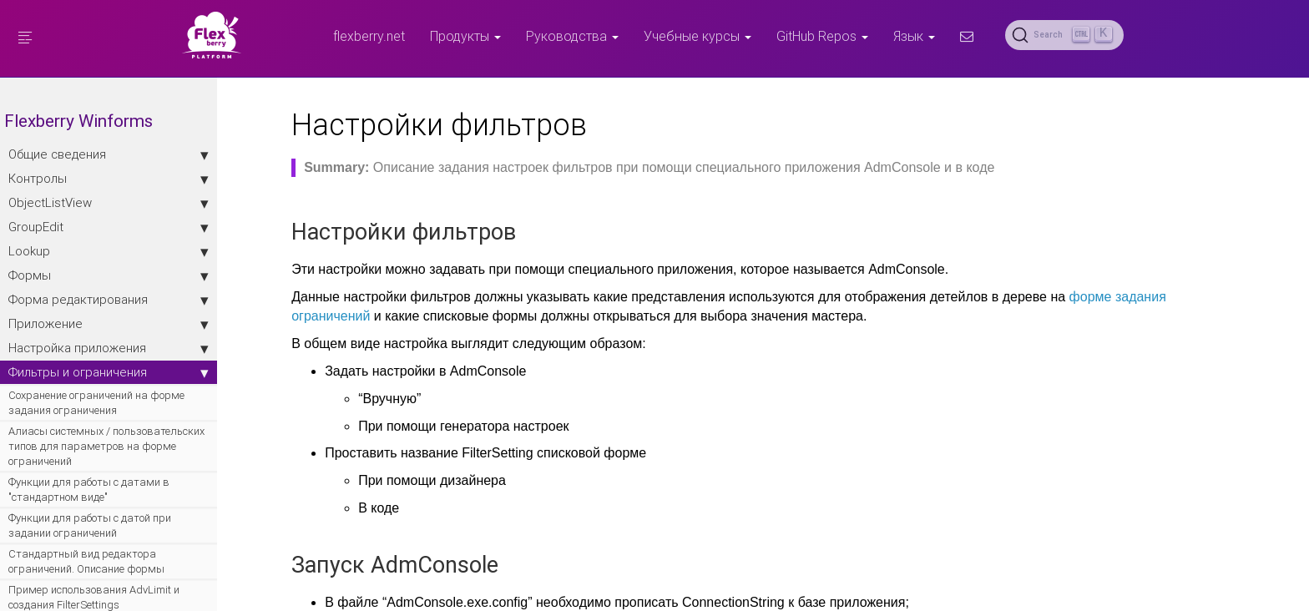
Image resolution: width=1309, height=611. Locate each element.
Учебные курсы (697, 36)
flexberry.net (369, 36)
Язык (914, 36)
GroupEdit (108, 227)
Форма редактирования (108, 299)
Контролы (108, 178)
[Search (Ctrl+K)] (1064, 35)
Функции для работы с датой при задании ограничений (89, 525)
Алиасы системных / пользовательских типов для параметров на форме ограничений (106, 446)
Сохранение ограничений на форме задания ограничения (96, 402)
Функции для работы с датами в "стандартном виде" (88, 489)
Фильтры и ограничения (108, 372)
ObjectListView (108, 202)
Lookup (108, 251)
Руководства (572, 36)
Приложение (108, 324)
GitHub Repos (822, 36)
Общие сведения (108, 154)
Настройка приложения (108, 348)
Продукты (465, 36)
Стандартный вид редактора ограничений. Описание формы (86, 561)
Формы (108, 275)
